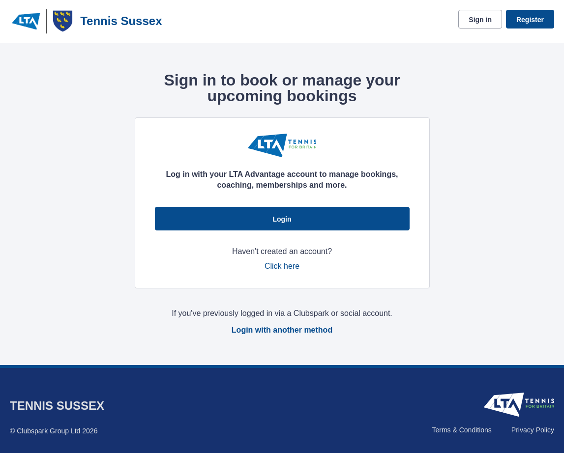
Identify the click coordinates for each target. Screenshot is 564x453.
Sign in (480, 20)
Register (530, 20)
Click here (282, 266)
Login (281, 219)
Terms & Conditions (461, 430)
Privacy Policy (532, 430)
